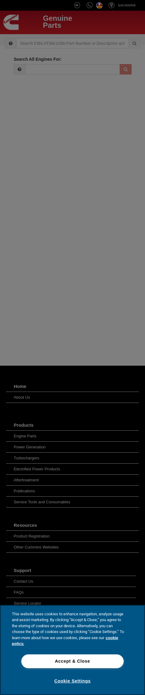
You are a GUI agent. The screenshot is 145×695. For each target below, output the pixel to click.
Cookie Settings (72, 681)
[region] (72, 650)
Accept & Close (72, 661)
